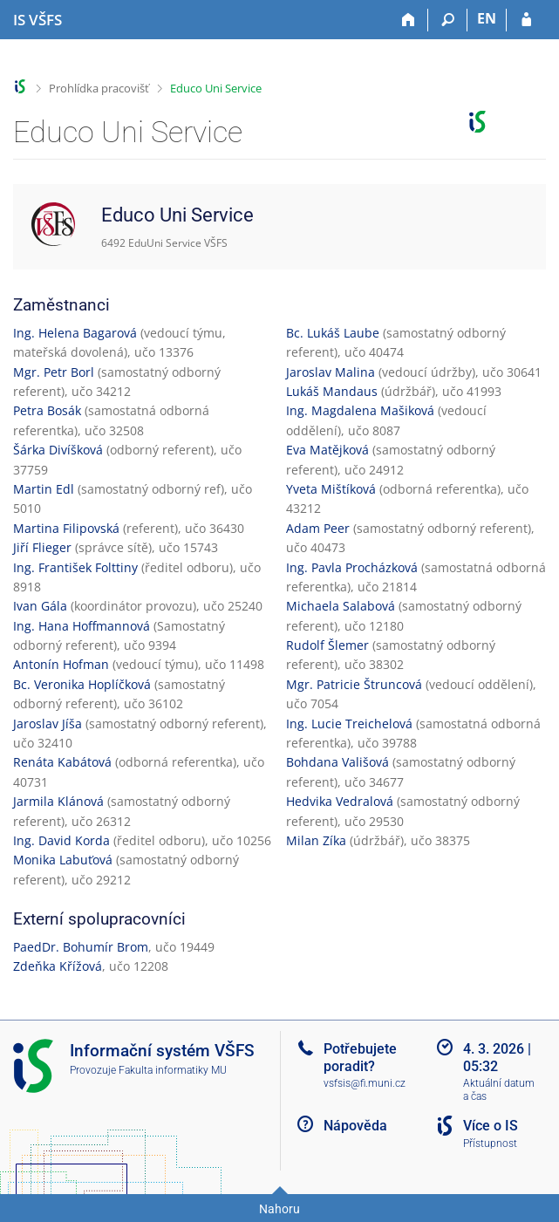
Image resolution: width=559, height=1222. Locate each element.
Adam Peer (318, 528)
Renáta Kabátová (62, 762)
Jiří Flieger (42, 547)
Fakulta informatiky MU (173, 1070)
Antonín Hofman (61, 664)
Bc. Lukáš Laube (332, 332)
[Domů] (408, 20)
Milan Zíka (316, 840)
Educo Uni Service (216, 88)
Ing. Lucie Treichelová (349, 723)
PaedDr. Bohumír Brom (80, 947)
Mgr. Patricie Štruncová (354, 684)
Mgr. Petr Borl (53, 372)
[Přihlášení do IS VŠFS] (526, 20)
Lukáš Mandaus (332, 391)
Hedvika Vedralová (339, 801)
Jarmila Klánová (58, 801)
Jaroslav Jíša (47, 723)
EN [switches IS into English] (486, 18)
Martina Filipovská (66, 528)
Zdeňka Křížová (57, 966)
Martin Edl (43, 489)
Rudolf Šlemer (327, 645)
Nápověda (355, 1125)
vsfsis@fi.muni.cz (365, 1083)
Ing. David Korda (61, 840)
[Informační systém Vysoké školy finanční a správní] (37, 20)
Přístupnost (490, 1143)
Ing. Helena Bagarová (75, 332)
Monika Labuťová (62, 859)
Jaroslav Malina (330, 372)
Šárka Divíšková (58, 449)
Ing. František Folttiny (75, 567)
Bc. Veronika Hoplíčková (82, 684)
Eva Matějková (327, 449)
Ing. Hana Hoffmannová (81, 626)
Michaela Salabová (340, 605)
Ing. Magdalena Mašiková (360, 410)
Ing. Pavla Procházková (352, 567)
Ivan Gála (40, 605)
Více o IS (490, 1125)
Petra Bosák (47, 410)
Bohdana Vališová (337, 762)
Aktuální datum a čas (499, 1090)
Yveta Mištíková (331, 489)
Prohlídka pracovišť (99, 88)
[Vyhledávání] (447, 20)
